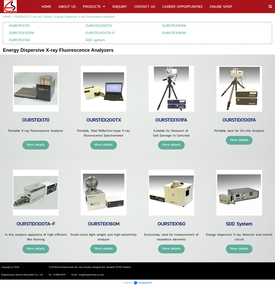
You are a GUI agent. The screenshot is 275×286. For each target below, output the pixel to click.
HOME (7, 16)
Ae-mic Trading (42, 16)
